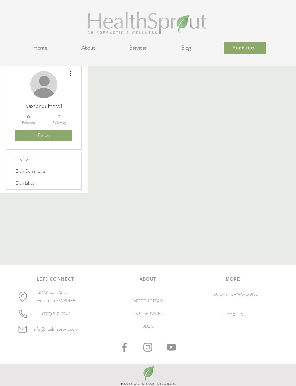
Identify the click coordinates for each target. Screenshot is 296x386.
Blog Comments (30, 170)
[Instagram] (148, 347)
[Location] (22, 296)
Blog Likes (24, 183)
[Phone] (22, 314)
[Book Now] (245, 48)
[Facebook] (124, 347)
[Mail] (22, 329)
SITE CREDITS (166, 383)
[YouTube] (171, 347)
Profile (21, 158)
